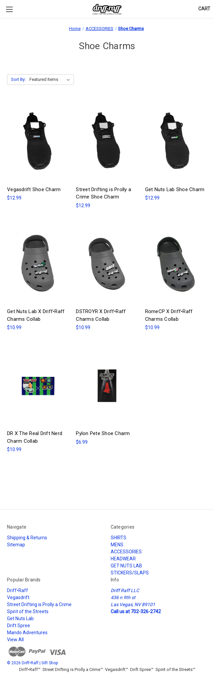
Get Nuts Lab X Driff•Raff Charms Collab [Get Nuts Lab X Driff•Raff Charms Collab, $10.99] (36, 315)
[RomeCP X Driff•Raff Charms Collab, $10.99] (176, 263)
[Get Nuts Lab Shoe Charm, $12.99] (176, 141)
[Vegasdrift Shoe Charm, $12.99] (38, 141)
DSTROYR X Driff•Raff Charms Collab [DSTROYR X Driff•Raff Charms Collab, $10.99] (101, 315)
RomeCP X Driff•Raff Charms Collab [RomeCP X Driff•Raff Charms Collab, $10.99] (169, 315)
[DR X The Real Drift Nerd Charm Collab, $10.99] (38, 385)
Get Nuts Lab (20, 618)
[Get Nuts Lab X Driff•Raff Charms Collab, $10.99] (38, 263)
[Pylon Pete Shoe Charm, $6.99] (107, 385)
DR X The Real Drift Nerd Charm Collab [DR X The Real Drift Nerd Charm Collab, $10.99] (34, 437)
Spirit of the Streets (27, 611)
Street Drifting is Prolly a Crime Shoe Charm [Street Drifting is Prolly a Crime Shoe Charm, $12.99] (103, 193)
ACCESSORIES (126, 551)
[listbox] (51, 80)
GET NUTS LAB (126, 565)
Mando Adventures (27, 632)
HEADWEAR (123, 558)
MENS (117, 544)
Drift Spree (18, 625)
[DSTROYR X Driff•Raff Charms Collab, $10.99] (107, 263)
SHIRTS (118, 537)
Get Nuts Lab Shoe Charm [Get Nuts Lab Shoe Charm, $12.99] (175, 189)
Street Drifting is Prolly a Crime (39, 604)
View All (15, 639)
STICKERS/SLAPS (130, 572)
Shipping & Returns (27, 537)
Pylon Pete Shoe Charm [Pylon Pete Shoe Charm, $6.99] (103, 433)
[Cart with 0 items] (204, 9)
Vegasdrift (18, 597)
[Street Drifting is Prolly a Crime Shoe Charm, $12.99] (107, 141)
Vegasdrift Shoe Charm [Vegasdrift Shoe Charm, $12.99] (34, 189)
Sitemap (16, 544)
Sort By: (18, 79)
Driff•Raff (17, 590)
